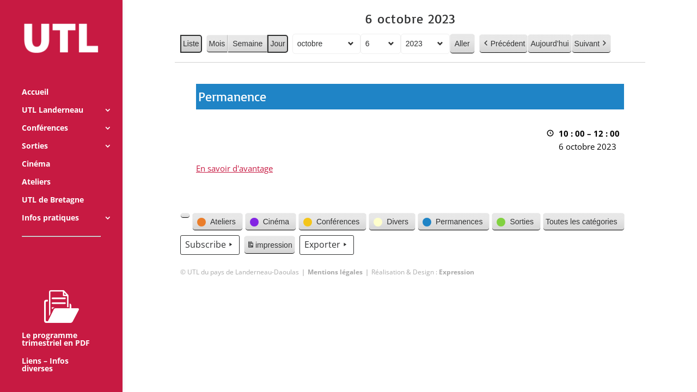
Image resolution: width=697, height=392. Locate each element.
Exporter (326, 245)
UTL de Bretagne (53, 185)
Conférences (45, 113)
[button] (185, 215)
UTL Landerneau (52, 95)
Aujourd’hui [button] (549, 43)
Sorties (35, 131)
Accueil (35, 77)
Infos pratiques (50, 203)
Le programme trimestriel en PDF (56, 303)
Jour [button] (277, 43)
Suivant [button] (591, 44)
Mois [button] (217, 43)
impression (269, 246)
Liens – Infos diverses (45, 350)
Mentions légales (335, 272)
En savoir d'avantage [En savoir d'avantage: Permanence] (234, 168)
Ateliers (36, 167)
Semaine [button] (247, 43)
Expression (456, 272)
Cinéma (36, 149)
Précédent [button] (503, 44)
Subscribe (210, 245)
